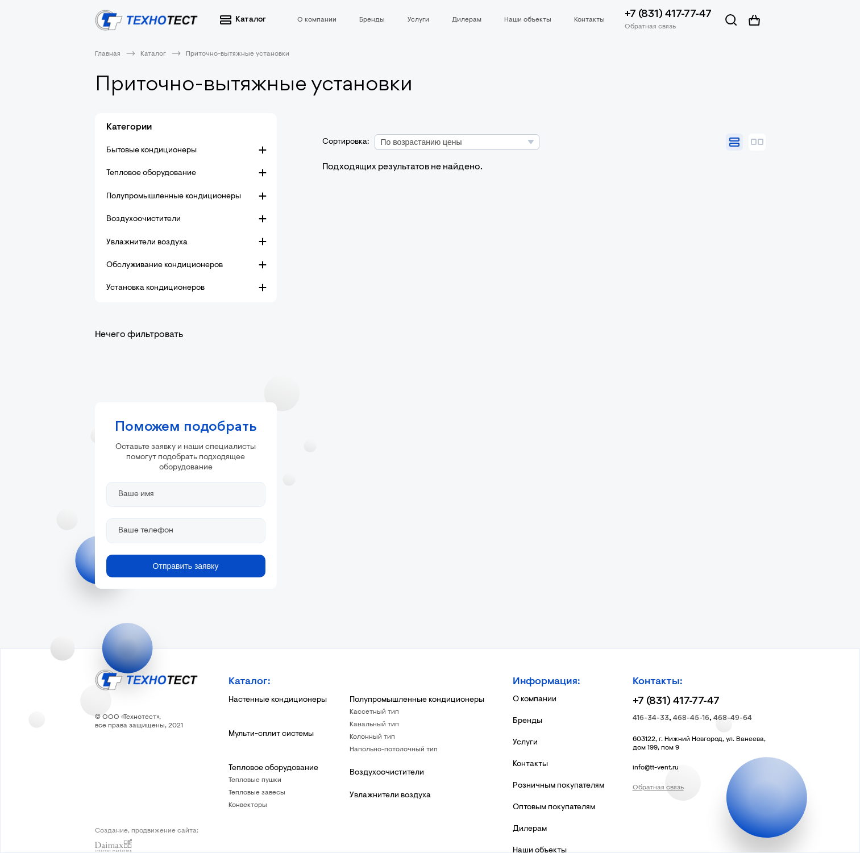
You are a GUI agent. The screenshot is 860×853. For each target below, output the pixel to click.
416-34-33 (651, 718)
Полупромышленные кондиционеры (173, 197)
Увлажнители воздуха (147, 243)
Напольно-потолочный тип (394, 749)
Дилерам (466, 19)
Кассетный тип (374, 712)
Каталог (243, 19)
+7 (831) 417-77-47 (668, 14)
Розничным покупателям (558, 786)
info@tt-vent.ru (656, 767)
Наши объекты (527, 19)
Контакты (589, 19)
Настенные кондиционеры (277, 700)
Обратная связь (650, 26)
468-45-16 (691, 718)
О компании (316, 19)
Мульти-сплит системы (271, 734)
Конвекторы (247, 805)
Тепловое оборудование (151, 173)
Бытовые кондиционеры (151, 151)
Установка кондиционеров (155, 288)
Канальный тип (374, 724)
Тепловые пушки (254, 780)
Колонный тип (372, 737)
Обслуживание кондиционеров (164, 265)
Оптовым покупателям (554, 808)
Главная (108, 54)
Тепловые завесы (256, 792)
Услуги (418, 19)
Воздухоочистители (143, 219)
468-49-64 (732, 718)
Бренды (372, 19)
